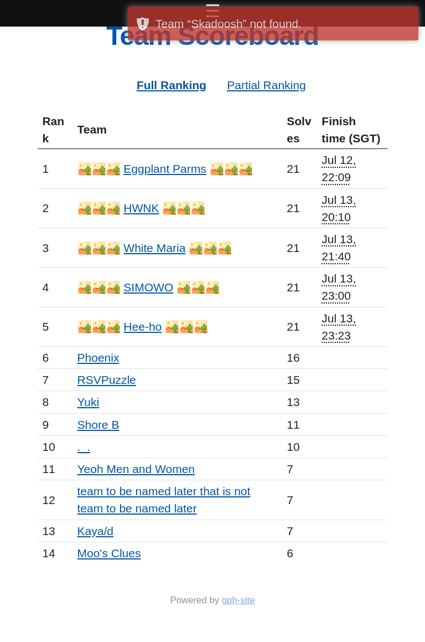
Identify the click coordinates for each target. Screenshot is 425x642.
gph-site (238, 600)
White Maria (154, 248)
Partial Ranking (266, 85)
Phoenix (98, 357)
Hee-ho (142, 326)
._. (83, 446)
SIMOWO (148, 287)
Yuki (88, 402)
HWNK (141, 208)
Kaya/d (95, 531)
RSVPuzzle (106, 379)
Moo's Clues (109, 553)
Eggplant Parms (164, 168)
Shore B (98, 424)
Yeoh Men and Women (136, 469)
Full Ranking (171, 85)
